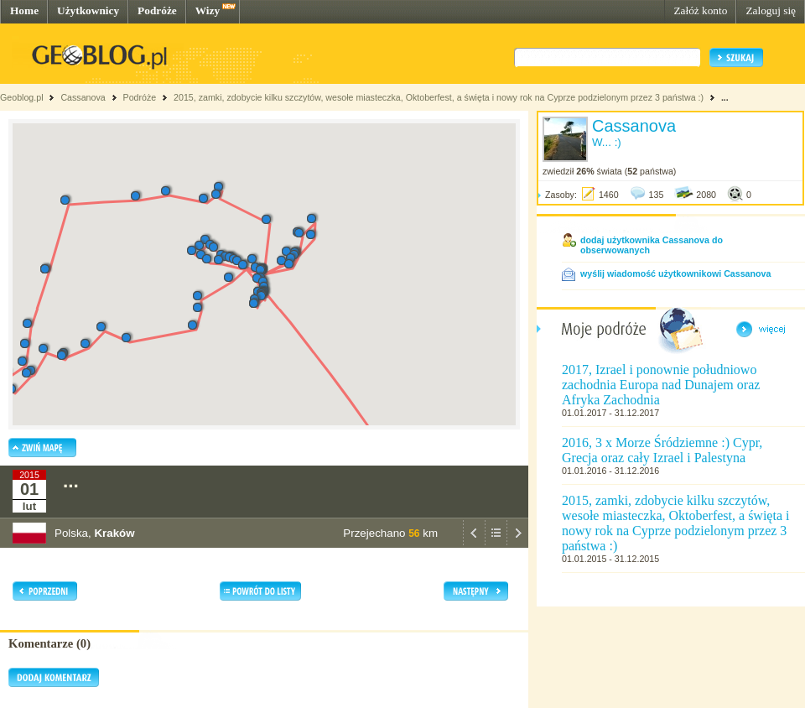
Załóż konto (700, 10)
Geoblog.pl (22, 97)
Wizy (207, 10)
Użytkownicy (88, 10)
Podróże (157, 10)
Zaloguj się (770, 10)
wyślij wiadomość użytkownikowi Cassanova (675, 273)
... (725, 97)
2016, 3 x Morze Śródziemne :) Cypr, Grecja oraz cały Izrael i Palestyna (662, 450)
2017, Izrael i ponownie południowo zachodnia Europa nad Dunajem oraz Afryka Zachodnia (661, 384)
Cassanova (82, 97)
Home (24, 10)
